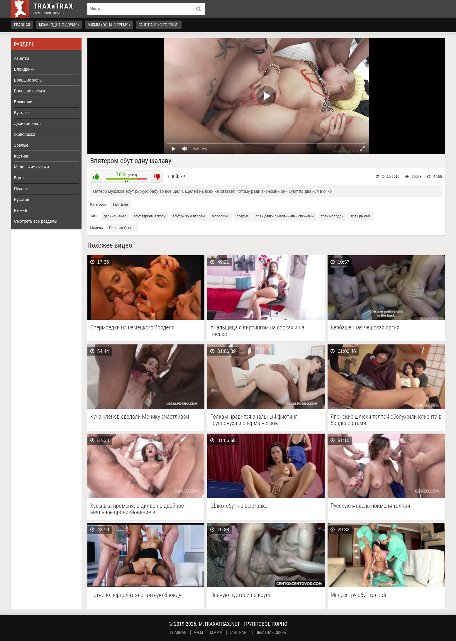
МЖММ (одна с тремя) (109, 25)
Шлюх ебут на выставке (238, 506)
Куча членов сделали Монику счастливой (139, 416)
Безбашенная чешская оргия (364, 327)
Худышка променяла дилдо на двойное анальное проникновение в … (137, 509)
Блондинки (24, 69)
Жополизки (24, 134)
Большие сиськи (29, 91)
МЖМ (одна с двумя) (59, 25)
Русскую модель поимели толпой (370, 506)
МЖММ (216, 632)
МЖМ (198, 632)
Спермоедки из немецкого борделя (132, 327)
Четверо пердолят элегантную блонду (136, 595)
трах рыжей (360, 216)
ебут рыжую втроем (189, 216)
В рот (19, 177)
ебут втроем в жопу (149, 216)
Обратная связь (270, 632)
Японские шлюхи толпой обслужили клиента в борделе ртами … (385, 419)
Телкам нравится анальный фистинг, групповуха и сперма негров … (254, 419)
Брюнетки (23, 101)
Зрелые (21, 145)
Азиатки (21, 58)
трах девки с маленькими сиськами (285, 216)
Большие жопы (28, 80)
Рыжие (20, 210)
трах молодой (332, 216)
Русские (21, 199)
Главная (22, 25)
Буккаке (21, 112)
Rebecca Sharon (122, 228)
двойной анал (115, 216)
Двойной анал (27, 123)
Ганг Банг (120, 204)
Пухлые (21, 188)
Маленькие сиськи (31, 167)
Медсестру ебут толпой (358, 595)
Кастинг (21, 156)
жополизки (220, 216)
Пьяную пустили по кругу (240, 595)
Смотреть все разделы (35, 221)
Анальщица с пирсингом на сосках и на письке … (257, 330)
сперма (243, 216)
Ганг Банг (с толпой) (159, 25)
